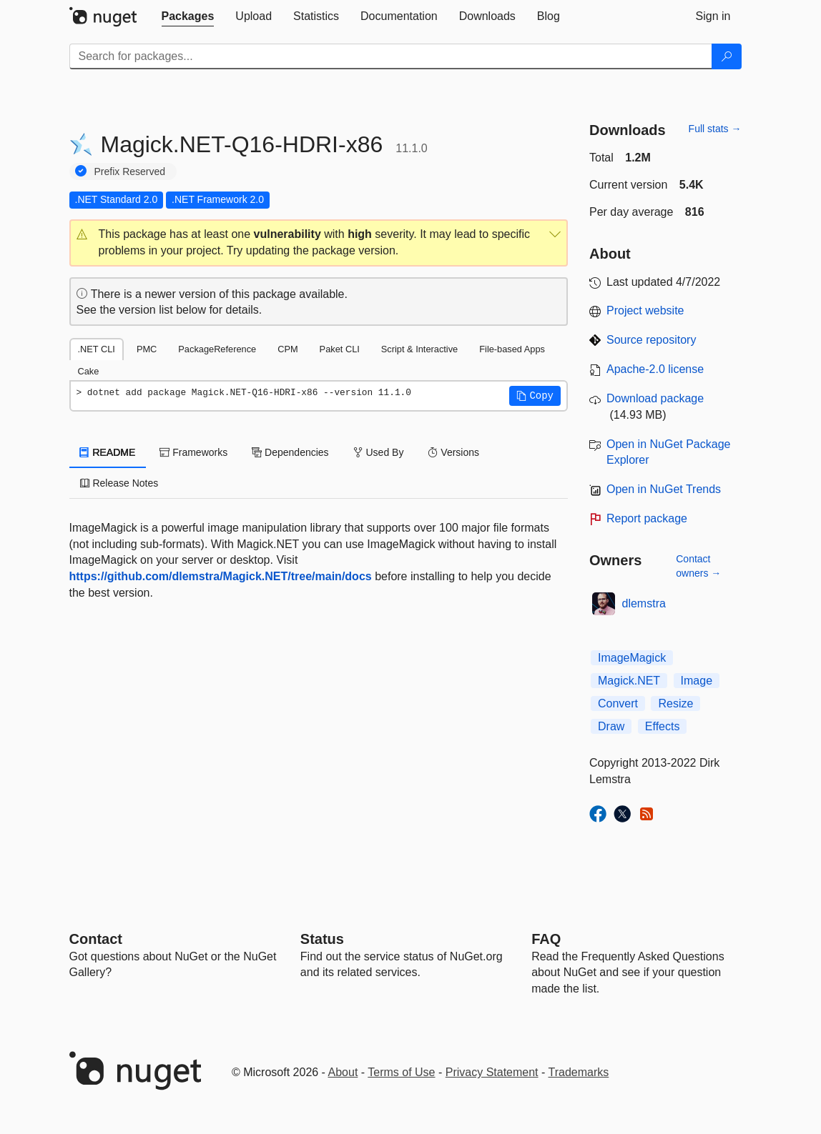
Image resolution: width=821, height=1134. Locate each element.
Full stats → (715, 128)
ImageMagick (632, 658)
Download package (655, 398)
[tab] (188, 16)
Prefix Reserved (130, 171)
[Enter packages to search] (390, 56)
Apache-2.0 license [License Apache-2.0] (655, 369)
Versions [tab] (453, 452)
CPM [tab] (287, 349)
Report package (646, 518)
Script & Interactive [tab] (419, 349)
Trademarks (579, 1072)
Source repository (651, 340)
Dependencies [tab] (290, 452)
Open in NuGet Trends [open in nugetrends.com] (663, 489)
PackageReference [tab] (217, 349)
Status (322, 939)
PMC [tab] (147, 349)
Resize (675, 703)
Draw (611, 726)
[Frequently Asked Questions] (546, 939)
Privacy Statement (492, 1072)
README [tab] (108, 452)
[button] (319, 243)
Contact (95, 939)
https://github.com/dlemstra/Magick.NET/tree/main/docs (220, 576)
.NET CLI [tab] (96, 349)
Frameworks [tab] (193, 452)
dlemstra (644, 603)
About (343, 1072)
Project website (645, 310)
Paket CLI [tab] (340, 349)
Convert (618, 703)
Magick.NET (629, 681)
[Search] (727, 56)
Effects (662, 726)
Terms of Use (401, 1072)
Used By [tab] (378, 452)
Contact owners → (698, 566)
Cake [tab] (88, 371)
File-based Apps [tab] (512, 349)
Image (696, 681)
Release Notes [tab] (119, 483)
